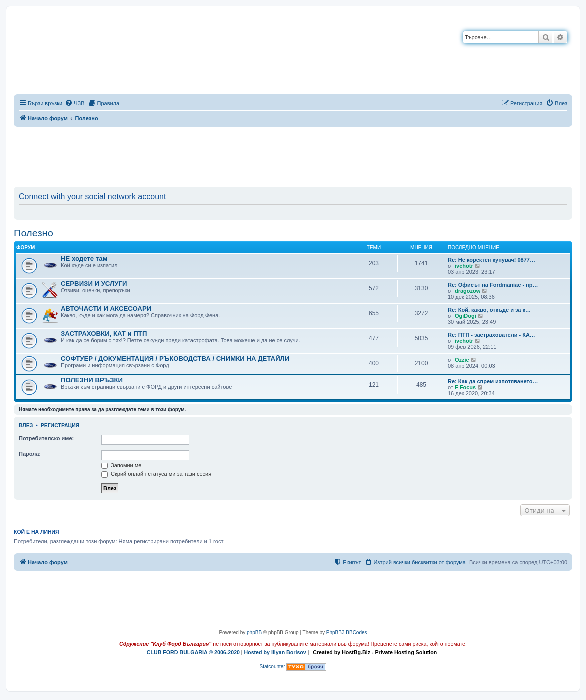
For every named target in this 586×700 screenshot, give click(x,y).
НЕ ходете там (84, 258)
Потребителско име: (46, 438)
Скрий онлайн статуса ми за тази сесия (156, 474)
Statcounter (272, 666)
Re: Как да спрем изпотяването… (493, 381)
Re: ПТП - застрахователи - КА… (491, 335)
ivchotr (464, 266)
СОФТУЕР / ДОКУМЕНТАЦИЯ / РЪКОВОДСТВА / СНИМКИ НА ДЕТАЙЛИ (175, 358)
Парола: (30, 454)
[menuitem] (74, 103)
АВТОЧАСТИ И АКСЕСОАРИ (106, 308)
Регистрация (60, 425)
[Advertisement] (293, 154)
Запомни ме (121, 465)
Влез (26, 425)
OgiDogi (465, 316)
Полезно (33, 233)
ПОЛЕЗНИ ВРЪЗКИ (92, 380)
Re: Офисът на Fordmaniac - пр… (493, 285)
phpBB (254, 632)
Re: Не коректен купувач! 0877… (491, 260)
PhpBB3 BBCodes (346, 632)
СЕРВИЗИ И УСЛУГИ (94, 283)
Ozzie (462, 360)
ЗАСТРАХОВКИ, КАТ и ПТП (104, 333)
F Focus (465, 387)
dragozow (467, 291)
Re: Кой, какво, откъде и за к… (489, 310)
